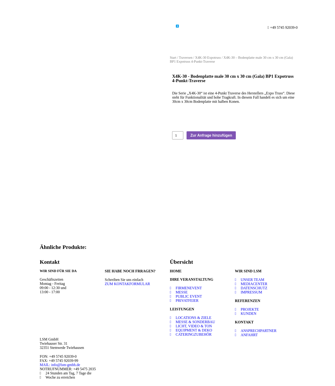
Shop (143, 27)
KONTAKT (244, 322)
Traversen (185, 57)
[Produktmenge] (177, 135)
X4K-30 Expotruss (208, 57)
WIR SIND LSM (248, 271)
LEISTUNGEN (182, 309)
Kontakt (192, 27)
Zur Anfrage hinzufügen (211, 135)
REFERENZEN (247, 301)
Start (173, 57)
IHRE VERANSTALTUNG (191, 279)
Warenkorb (166, 27)
